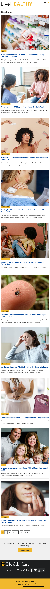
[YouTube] (39, 570)
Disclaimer (41, 586)
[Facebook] (31, 570)
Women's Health (5, 154)
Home (3, 8)
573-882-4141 (23, 570)
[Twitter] (35, 570)
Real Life (4, 464)
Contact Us (10, 570)
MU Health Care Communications (31, 586)
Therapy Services (6, 103)
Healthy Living (5, 311)
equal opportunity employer (27, 581)
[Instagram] (43, 570)
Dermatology (5, 517)
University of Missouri (27, 583)
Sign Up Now (25, 550)
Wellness (4, 51)
